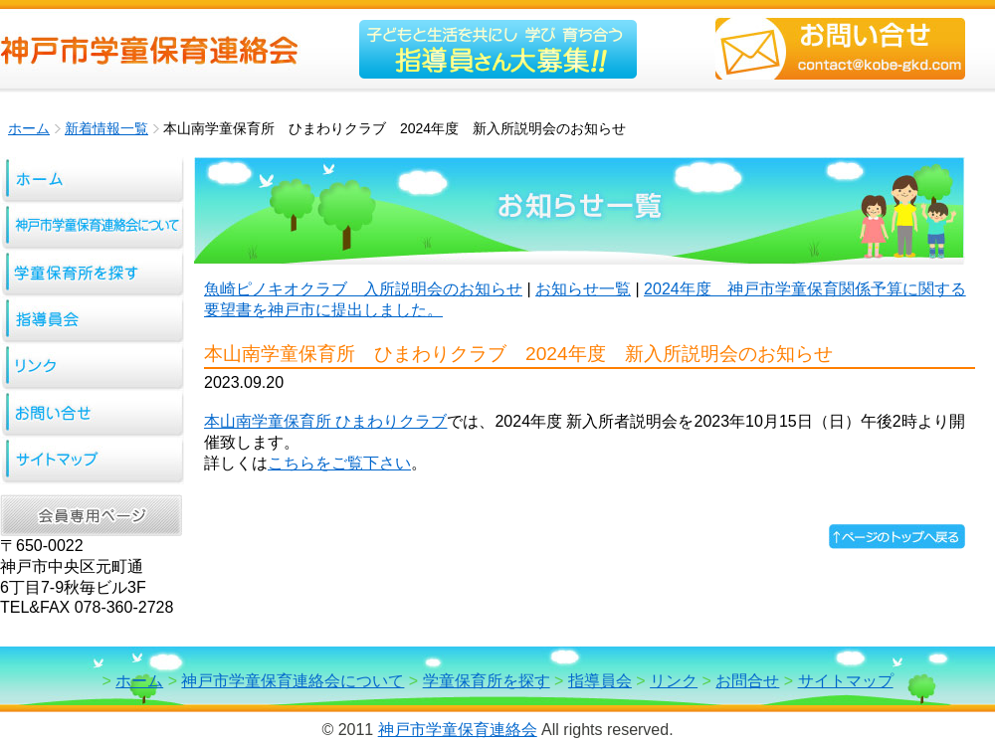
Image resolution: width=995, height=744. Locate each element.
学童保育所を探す (486, 680)
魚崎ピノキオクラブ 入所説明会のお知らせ (363, 288)
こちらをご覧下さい (339, 463)
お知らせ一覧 (583, 288)
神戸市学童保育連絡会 (457, 729)
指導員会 (600, 680)
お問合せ (747, 680)
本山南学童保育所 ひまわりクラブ (325, 421)
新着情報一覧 (106, 128)
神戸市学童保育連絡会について (292, 680)
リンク (673, 680)
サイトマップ (846, 680)
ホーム (29, 128)
